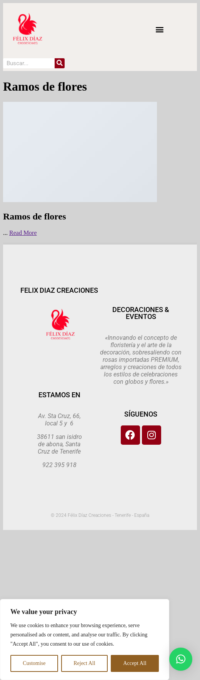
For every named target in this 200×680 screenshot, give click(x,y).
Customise (34, 663)
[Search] (60, 63)
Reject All (84, 663)
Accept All (134, 663)
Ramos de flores (34, 216)
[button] (159, 29)
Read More (23, 232)
